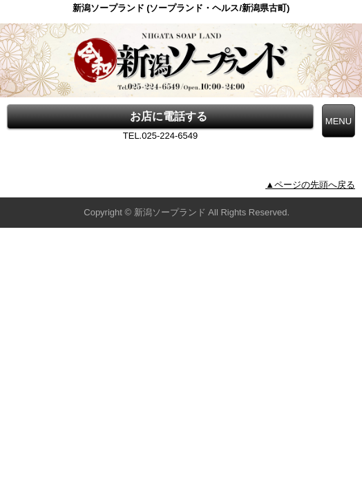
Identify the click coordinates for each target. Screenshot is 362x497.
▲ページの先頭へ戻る (310, 184)
